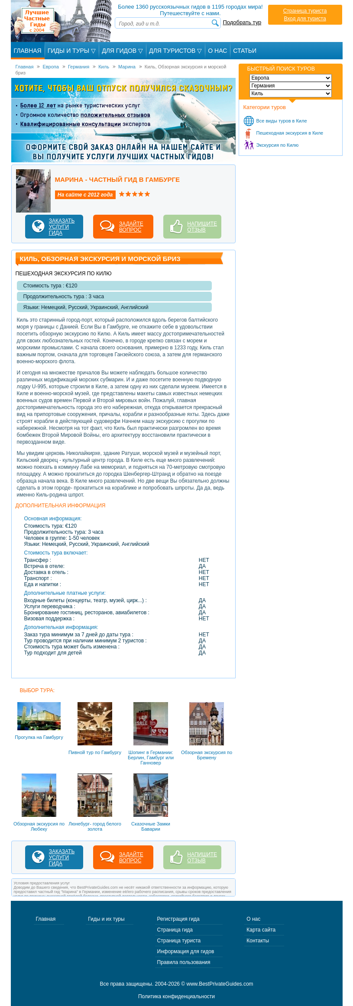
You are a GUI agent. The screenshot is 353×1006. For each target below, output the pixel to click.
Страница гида (175, 930)
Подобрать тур (242, 22)
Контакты (257, 941)
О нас (253, 919)
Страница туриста (305, 11)
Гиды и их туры (106, 919)
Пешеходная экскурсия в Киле (290, 132)
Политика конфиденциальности (176, 996)
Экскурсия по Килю (277, 145)
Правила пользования (184, 962)
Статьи (244, 50)
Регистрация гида (178, 919)
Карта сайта (260, 930)
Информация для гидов (185, 951)
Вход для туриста (305, 19)
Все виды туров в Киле (281, 120)
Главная (28, 50)
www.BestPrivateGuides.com (220, 984)
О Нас (217, 50)
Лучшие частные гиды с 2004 (62, 21)
